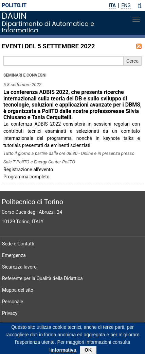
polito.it (14, 5)
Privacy (9, 313)
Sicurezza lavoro (19, 267)
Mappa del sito (17, 290)
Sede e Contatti (18, 243)
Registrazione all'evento (28, 169)
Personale (12, 301)
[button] (139, 5)
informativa (63, 351)
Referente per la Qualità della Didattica (42, 278)
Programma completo (26, 176)
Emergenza (14, 255)
